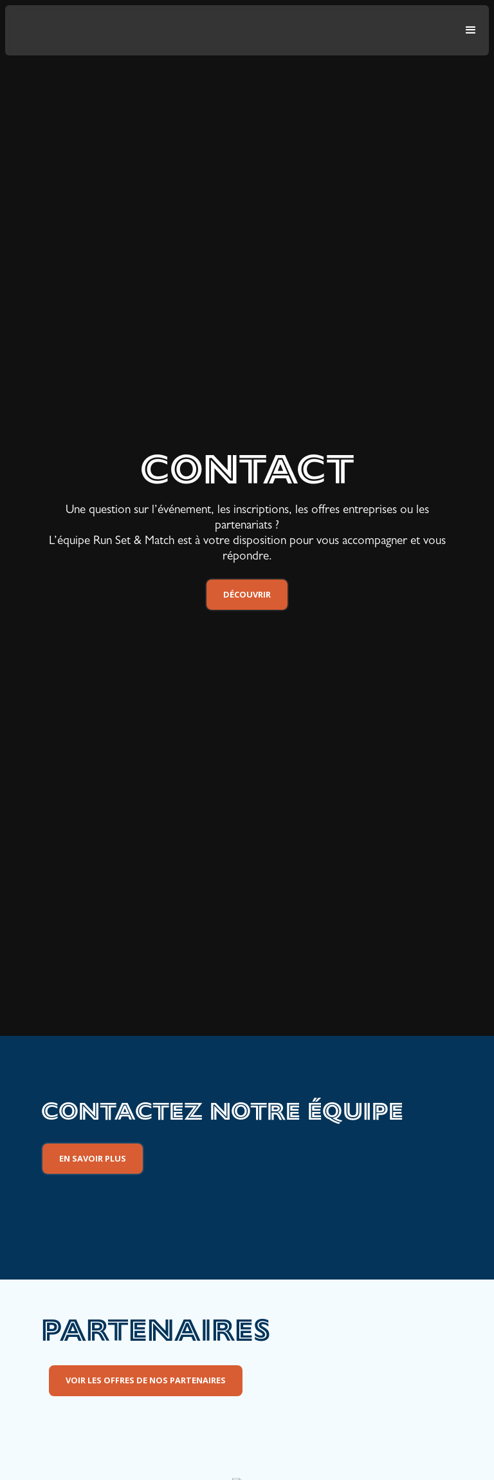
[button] (471, 30)
